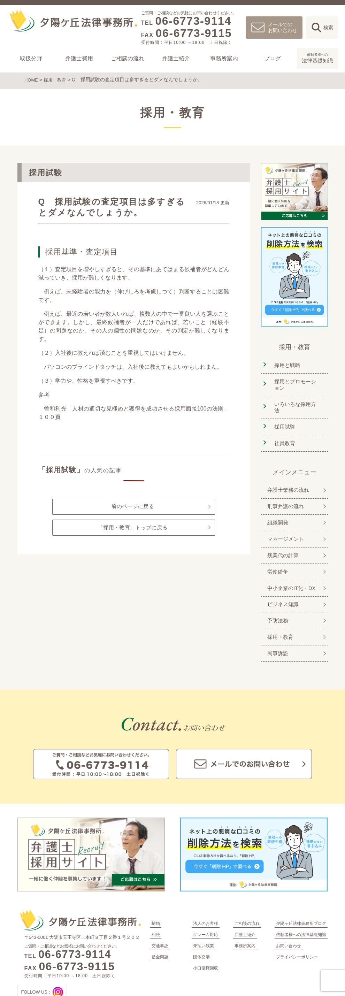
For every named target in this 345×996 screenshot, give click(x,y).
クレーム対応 (205, 906)
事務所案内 (224, 58)
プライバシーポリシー (297, 928)
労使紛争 (276, 550)
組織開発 (276, 505)
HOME (31, 79)
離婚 (156, 894)
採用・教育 (57, 79)
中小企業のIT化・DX (290, 565)
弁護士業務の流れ (287, 475)
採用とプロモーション (296, 381)
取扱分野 (31, 58)
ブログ (272, 58)
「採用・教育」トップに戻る (132, 529)
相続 (156, 906)
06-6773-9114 (193, 21)
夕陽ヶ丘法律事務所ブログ (301, 894)
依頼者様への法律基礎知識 (301, 906)
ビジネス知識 (281, 580)
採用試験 (282, 415)
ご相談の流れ (127, 58)
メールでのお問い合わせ (282, 27)
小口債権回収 (205, 939)
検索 (328, 27)
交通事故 (160, 917)
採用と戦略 (285, 363)
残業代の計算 (281, 535)
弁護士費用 (79, 58)
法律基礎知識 (317, 57)
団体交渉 (201, 928)
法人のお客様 (205, 894)
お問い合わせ (288, 917)
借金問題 (160, 928)
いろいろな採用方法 (296, 400)
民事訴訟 (276, 625)
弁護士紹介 (176, 58)
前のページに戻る (132, 506)
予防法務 (276, 595)
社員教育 (282, 430)
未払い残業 (203, 917)
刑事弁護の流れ (284, 490)
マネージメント (284, 520)
